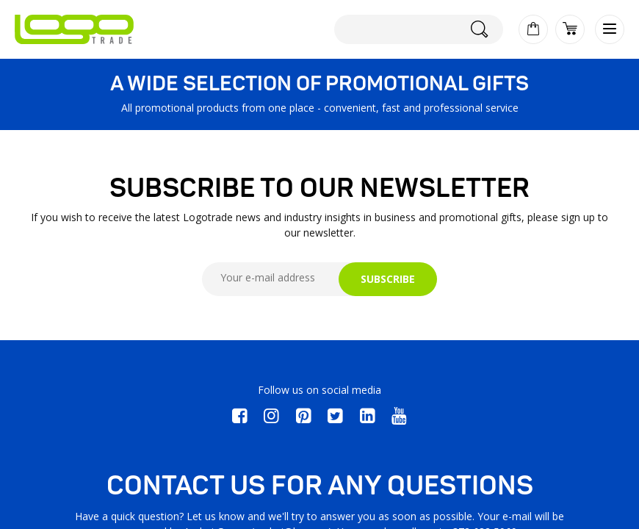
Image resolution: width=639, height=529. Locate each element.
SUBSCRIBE (388, 279)
